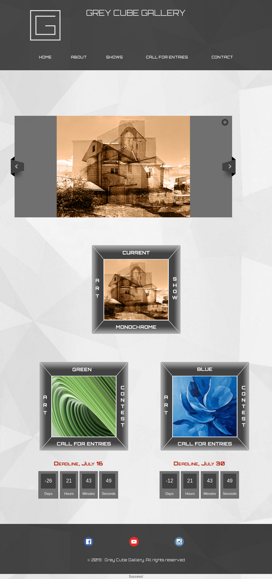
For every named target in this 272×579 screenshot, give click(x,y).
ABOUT (79, 57)
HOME (45, 57)
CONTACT (222, 57)
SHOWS (114, 57)
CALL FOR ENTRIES (167, 57)
